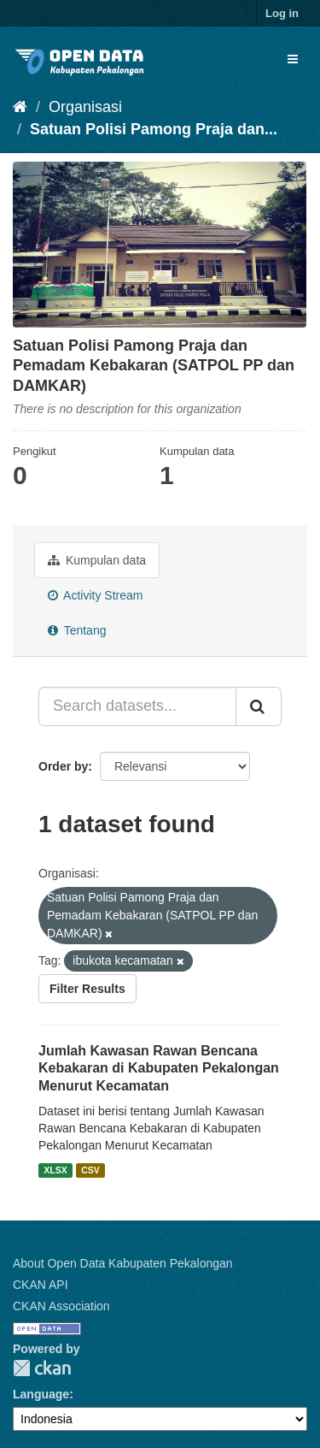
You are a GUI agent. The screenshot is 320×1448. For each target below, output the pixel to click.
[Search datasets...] (137, 706)
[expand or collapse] (292, 59)
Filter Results (87, 989)
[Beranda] (20, 106)
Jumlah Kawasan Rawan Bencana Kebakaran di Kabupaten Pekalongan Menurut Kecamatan (158, 1068)
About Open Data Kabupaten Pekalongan (123, 1263)
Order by (63, 766)
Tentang (77, 630)
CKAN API (40, 1284)
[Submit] (259, 706)
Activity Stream (95, 595)
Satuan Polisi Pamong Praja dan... (153, 129)
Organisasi (85, 106)
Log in (282, 13)
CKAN (42, 1368)
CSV (90, 1170)
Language (41, 1394)
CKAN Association (61, 1306)
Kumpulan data (97, 560)
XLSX (55, 1170)
